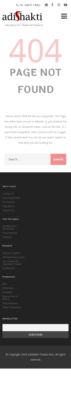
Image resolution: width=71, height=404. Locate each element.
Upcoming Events (11, 198)
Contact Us (8, 193)
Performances (9, 233)
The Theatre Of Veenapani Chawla (12, 262)
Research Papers (11, 253)
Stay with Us (8, 206)
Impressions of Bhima (10, 297)
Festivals (6, 237)
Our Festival (8, 202)
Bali (4, 284)
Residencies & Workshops (9, 227)
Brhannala (7, 288)
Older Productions (12, 307)
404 (35, 51)
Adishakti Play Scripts (13, 257)
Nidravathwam (10, 303)
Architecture (8, 268)
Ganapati (7, 292)
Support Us (8, 210)
